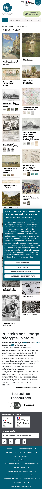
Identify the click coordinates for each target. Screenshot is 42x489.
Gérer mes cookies (30, 479)
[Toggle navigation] (5, 20)
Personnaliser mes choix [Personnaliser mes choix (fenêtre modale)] (22, 272)
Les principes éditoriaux (20, 460)
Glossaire (30, 452)
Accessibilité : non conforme (21, 486)
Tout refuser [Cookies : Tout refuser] (22, 267)
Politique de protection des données (20, 471)
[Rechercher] (22, 20)
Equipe (24, 456)
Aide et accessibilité (12, 464)
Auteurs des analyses (25, 449)
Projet (14, 456)
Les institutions (30, 464)
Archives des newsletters (14, 475)
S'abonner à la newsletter (33, 14)
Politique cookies (20, 482)
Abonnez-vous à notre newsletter (18, 435)
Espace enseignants (11, 479)
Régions (9, 452)
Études (9, 449)
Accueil (4, 26)
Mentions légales (20, 467)
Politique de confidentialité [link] (22, 276)
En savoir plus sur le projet (27, 387)
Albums (12, 26)
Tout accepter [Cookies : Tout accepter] (22, 263)
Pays (19, 452)
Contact (31, 475)
